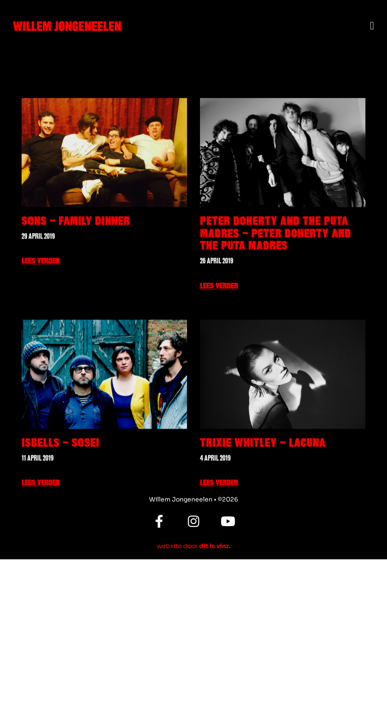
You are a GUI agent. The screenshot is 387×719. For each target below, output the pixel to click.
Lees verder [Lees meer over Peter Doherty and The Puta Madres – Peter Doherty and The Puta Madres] (219, 332)
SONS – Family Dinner (76, 267)
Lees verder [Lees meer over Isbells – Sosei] (41, 529)
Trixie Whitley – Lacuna (263, 488)
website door (194, 546)
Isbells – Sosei (60, 488)
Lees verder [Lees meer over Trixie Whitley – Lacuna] (219, 529)
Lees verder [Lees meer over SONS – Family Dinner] (41, 307)
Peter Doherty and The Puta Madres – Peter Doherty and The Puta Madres (275, 279)
